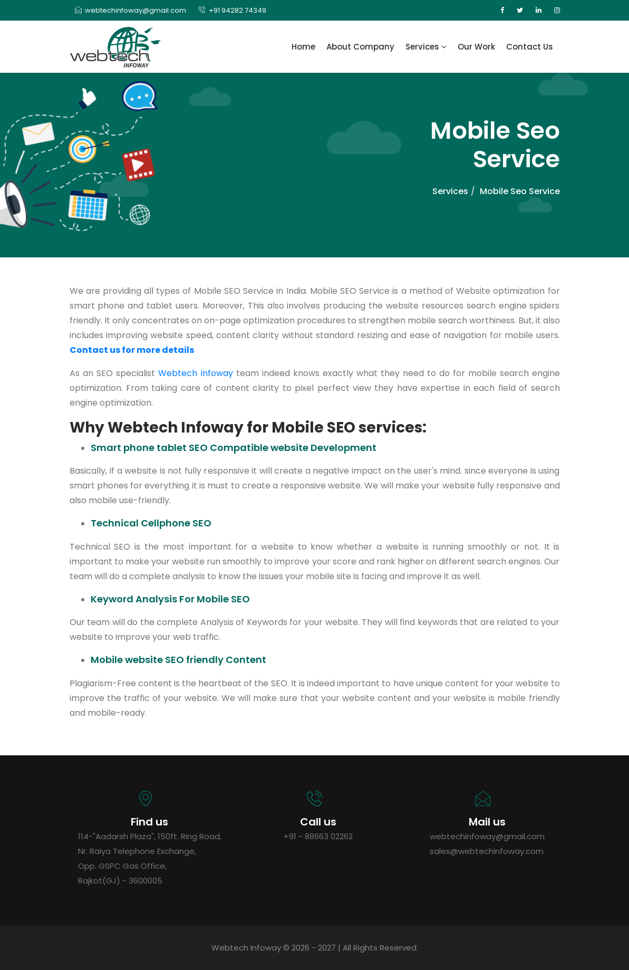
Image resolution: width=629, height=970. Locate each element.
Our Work (476, 46)
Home (303, 46)
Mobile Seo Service (520, 191)
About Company (360, 46)
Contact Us (529, 46)
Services (426, 46)
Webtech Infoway (195, 373)
